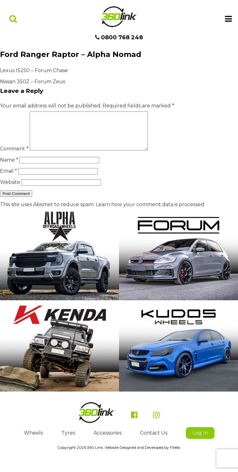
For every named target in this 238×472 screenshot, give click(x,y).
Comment (14, 156)
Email (8, 178)
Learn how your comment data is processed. (150, 212)
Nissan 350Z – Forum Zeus (32, 81)
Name (9, 167)
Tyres (68, 440)
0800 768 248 (119, 37)
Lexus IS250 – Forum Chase (34, 70)
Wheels (33, 440)
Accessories (107, 440)
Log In (200, 440)
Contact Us (153, 440)
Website (10, 190)
